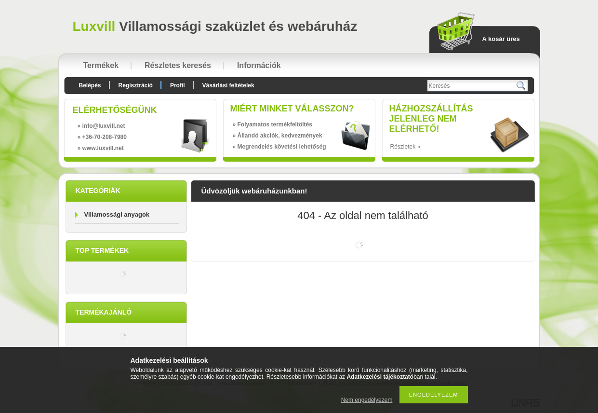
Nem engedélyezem (367, 400)
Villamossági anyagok (117, 214)
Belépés (90, 85)
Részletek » (405, 146)
